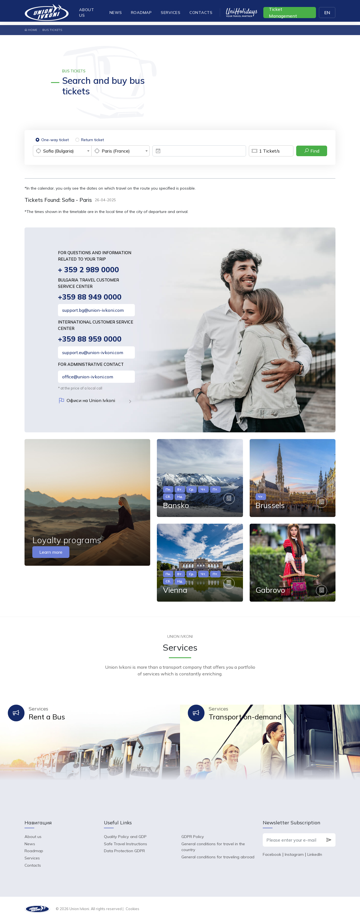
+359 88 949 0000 (90, 297)
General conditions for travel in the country (213, 839)
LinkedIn (314, 847)
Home (31, 30)
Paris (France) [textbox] (116, 151)
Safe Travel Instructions (125, 836)
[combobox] (62, 150)
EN (327, 12)
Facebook (272, 847)
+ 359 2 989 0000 (89, 270)
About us (86, 12)
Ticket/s (264, 150)
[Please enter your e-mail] (292, 833)
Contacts (201, 12)
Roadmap (141, 12)
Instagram (294, 847)
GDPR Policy (192, 829)
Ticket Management (283, 12)
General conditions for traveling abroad (217, 849)
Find (311, 151)
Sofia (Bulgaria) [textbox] (58, 151)
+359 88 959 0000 (90, 340)
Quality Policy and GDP (125, 829)
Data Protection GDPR (124, 843)
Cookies (132, 902)
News (116, 12)
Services (171, 12)
